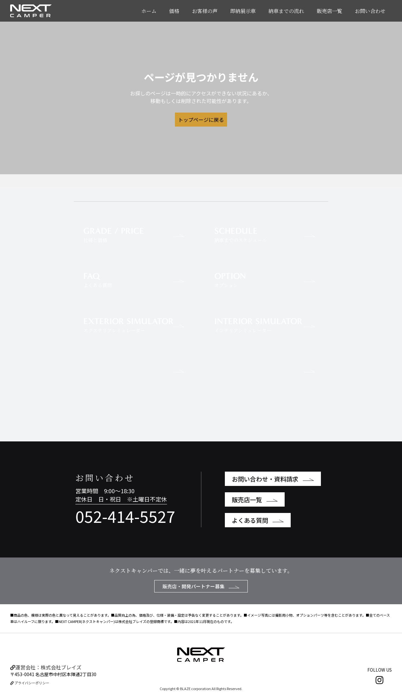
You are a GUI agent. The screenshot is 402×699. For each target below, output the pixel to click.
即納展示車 (243, 11)
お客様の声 (205, 11)
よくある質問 (258, 520)
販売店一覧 (329, 11)
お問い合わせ (370, 11)
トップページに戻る (201, 119)
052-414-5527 (125, 515)
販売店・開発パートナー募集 (201, 586)
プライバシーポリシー (29, 682)
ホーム (148, 11)
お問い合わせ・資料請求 (273, 478)
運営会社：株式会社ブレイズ (45, 667)
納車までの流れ (286, 11)
